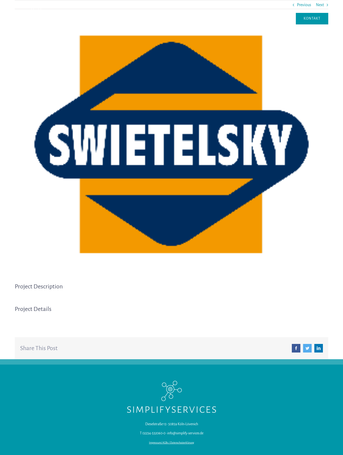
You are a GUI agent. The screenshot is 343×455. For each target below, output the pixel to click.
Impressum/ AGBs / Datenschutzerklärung (171, 442)
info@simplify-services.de (185, 433)
